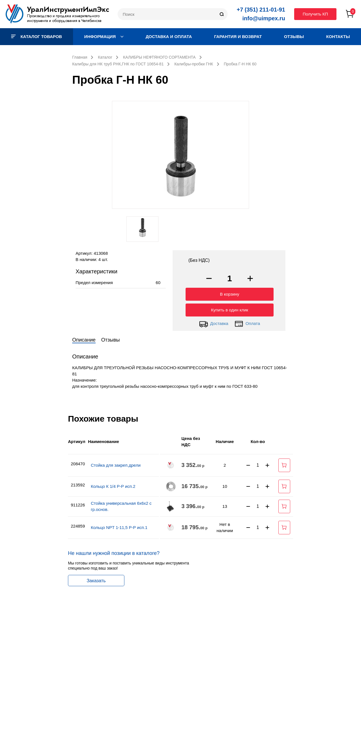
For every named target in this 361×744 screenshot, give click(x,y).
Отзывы (294, 36)
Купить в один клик (229, 308)
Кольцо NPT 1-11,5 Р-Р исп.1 (119, 526)
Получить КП (315, 14)
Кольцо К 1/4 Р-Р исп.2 (113, 484)
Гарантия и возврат (238, 36)
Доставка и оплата (169, 36)
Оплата (247, 322)
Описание (84, 338)
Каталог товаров (36, 36)
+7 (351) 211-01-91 (261, 9)
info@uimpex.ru (263, 18)
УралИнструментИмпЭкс (68, 9)
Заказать (96, 579)
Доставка (213, 322)
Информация (104, 36)
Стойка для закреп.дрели (115, 463)
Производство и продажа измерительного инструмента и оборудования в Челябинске (64, 18)
